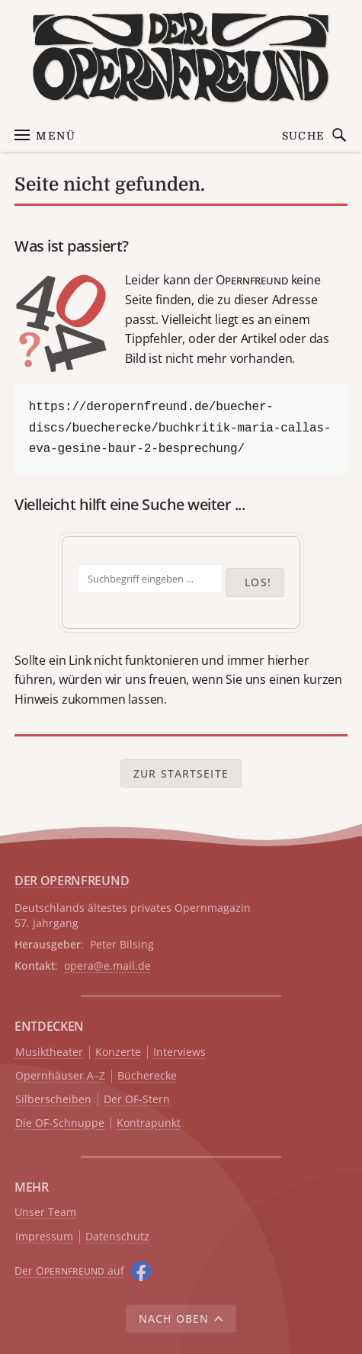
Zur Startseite (181, 773)
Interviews (179, 1052)
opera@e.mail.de (107, 965)
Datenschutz (117, 1236)
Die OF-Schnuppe (59, 1123)
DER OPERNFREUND (71, 880)
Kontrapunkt (149, 1123)
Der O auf (69, 1270)
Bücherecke (147, 1076)
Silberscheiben (53, 1099)
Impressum (44, 1236)
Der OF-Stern (137, 1099)
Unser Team (45, 1212)
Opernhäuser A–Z (60, 1076)
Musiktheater (49, 1052)
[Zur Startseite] (181, 57)
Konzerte (118, 1052)
